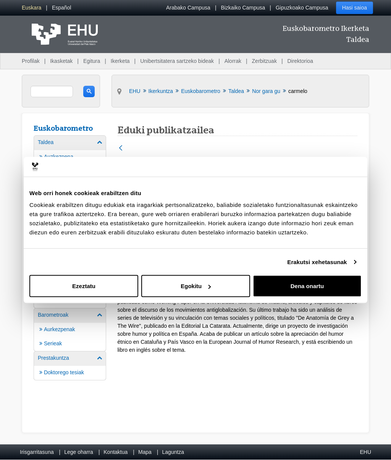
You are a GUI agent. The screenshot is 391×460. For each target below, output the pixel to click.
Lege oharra (78, 452)
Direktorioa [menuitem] (300, 61)
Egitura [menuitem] (91, 61)
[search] (52, 91)
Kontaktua (115, 452)
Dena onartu (307, 286)
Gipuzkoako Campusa (302, 8)
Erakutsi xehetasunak (317, 261)
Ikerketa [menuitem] (120, 61)
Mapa (145, 452)
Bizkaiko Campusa (243, 8)
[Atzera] (121, 148)
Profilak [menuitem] (31, 61)
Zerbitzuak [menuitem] (264, 61)
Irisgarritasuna (37, 452)
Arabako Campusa (188, 8)
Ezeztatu (83, 286)
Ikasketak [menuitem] (61, 61)
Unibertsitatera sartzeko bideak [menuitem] (177, 61)
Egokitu (196, 286)
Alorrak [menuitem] (233, 61)
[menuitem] (31, 8)
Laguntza (173, 452)
